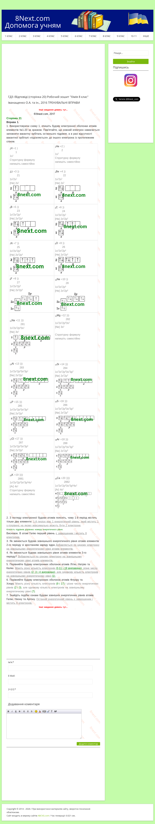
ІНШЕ (146, 36)
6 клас (79, 36)
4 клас (51, 36)
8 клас (107, 36)
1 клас (9, 36)
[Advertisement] (53, 71)
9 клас (121, 36)
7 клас (93, 36)
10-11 (134, 36)
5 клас (65, 36)
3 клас (37, 36)
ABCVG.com (43, 815)
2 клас (23, 36)
